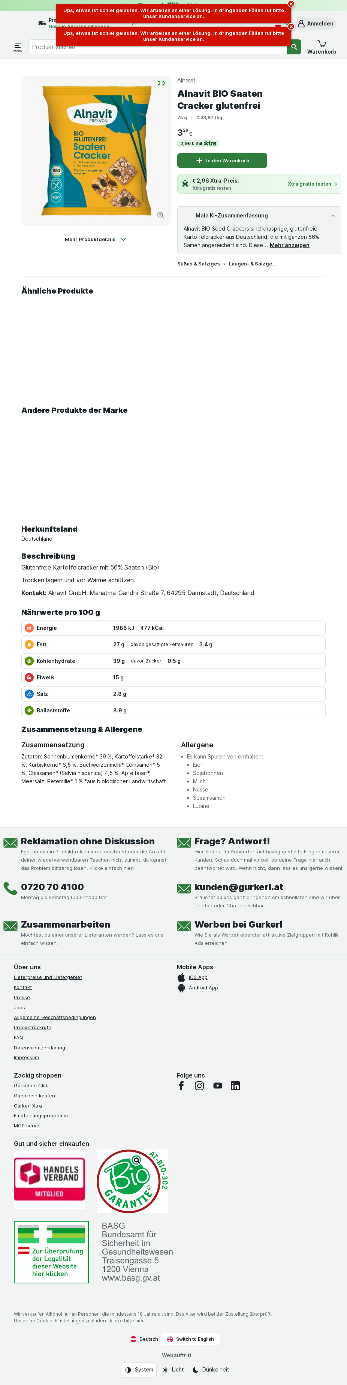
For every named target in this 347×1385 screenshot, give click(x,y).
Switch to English (190, 1339)
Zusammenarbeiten (65, 924)
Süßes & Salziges (198, 264)
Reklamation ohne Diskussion (88, 841)
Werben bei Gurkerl (238, 924)
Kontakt (23, 987)
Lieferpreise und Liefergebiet (48, 977)
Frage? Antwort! (232, 841)
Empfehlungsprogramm (41, 1115)
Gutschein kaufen (34, 1096)
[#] (51, 1252)
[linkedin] (235, 1085)
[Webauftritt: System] (139, 1370)
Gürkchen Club (31, 1085)
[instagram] (199, 1085)
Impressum (26, 1057)
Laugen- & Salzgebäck (253, 264)
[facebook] (181, 1085)
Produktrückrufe (32, 1027)
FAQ (18, 1037)
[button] (315, 24)
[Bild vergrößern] (161, 215)
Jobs (19, 1007)
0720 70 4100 (52, 886)
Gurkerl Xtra (28, 1106)
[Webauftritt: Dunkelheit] (210, 1370)
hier (139, 1321)
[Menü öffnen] (17, 46)
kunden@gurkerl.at (238, 886)
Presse (22, 997)
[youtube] (217, 1085)
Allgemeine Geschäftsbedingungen (55, 1017)
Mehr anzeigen (290, 245)
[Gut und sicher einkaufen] (132, 1181)
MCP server (27, 1126)
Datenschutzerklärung (39, 1048)
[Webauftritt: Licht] (172, 1370)
